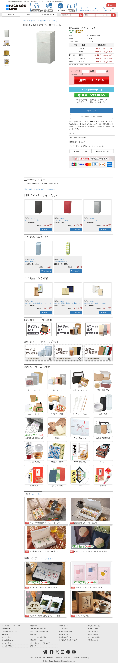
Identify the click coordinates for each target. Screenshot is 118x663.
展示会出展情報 (93, 634)
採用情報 (84, 658)
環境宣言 (67, 658)
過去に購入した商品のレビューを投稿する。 (40, 189)
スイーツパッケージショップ (40, 643)
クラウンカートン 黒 (32, 220)
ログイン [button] (111, 5)
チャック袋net (6, 637)
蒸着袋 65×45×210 (31, 262)
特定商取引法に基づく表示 (68, 640)
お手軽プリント (48, 14)
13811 (91, 218)
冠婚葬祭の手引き (65, 637)
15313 (62, 301)
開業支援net (6, 628)
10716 (62, 260)
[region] (69, 20)
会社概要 (59, 658)
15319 (91, 301)
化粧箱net (5, 634)
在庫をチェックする (91, 89)
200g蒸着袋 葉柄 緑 (60, 262)
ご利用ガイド (63, 626)
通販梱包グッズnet (36, 640)
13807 (32, 218)
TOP (24, 21)
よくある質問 (63, 628)
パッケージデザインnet (9, 631)
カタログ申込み (93, 631)
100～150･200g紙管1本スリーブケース (38, 303)
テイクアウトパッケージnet (11, 626)
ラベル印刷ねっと (8, 640)
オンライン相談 (93, 628)
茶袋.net (33, 634)
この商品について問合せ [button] (92, 116)
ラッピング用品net (8, 646)
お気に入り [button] (92, 110)
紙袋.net (33, 646)
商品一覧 (11, 14)
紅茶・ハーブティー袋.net (39, 631)
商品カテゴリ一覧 (94, 626)
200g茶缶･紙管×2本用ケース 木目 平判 (67, 303)
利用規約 (50, 658)
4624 (32, 260)
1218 (32, 301)
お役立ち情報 (63, 634)
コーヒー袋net (6, 643)
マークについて (81, 151)
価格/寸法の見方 (103, 151)
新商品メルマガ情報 (65, 631)
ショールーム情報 (94, 637)
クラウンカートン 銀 (91, 220)
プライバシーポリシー (37, 658)
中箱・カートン (44, 21)
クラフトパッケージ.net (38, 628)
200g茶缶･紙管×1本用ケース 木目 (95, 303)
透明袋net (33, 626)
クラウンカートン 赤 (61, 220)
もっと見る (36, 494)
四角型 (54, 21)
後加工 (29, 14)
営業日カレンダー (94, 640)
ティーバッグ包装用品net (38, 637)
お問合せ (76, 658)
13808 (62, 218)
